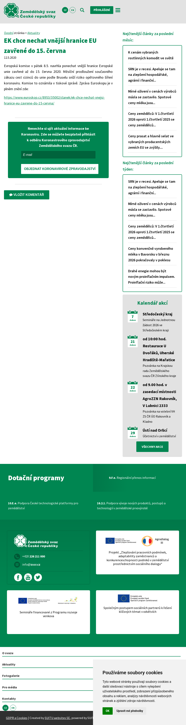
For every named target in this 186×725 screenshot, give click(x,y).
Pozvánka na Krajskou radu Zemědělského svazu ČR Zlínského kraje (159, 371)
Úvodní (8, 33)
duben (133, 320)
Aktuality (33, 33)
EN (72, 10)
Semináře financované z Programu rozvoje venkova (48, 614)
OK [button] (107, 710)
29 (133, 432)
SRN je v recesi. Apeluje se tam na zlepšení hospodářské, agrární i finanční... (151, 75)
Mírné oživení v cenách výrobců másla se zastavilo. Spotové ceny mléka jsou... (152, 97)
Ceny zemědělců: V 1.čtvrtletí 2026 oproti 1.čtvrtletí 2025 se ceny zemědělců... (151, 119)
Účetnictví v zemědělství (159, 436)
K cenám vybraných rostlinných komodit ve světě (150, 55)
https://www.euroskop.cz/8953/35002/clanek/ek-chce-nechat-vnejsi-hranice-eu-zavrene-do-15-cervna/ (54, 100)
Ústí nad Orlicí (155, 430)
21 (133, 341)
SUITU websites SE (57, 718)
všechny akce (152, 447)
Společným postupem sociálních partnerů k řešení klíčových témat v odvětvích (138, 610)
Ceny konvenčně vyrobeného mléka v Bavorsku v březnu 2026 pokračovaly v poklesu (150, 254)
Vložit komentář (26, 194)
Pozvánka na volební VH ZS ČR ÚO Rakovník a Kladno (159, 416)
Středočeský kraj (157, 313)
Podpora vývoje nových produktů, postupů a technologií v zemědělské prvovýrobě (131, 505)
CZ (65, 10)
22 (133, 387)
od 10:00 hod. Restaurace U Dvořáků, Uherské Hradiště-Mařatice (159, 349)
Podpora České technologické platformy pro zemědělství (43, 505)
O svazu (7, 653)
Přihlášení (102, 10)
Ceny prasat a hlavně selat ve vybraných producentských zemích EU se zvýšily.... (151, 142)
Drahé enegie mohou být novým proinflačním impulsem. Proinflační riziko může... (151, 277)
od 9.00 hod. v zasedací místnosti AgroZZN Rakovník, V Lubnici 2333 (160, 395)
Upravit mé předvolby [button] (130, 710)
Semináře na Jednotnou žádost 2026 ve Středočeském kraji (159, 325)
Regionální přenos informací (132, 478)
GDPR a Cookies (16, 718)
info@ (31, 564)
